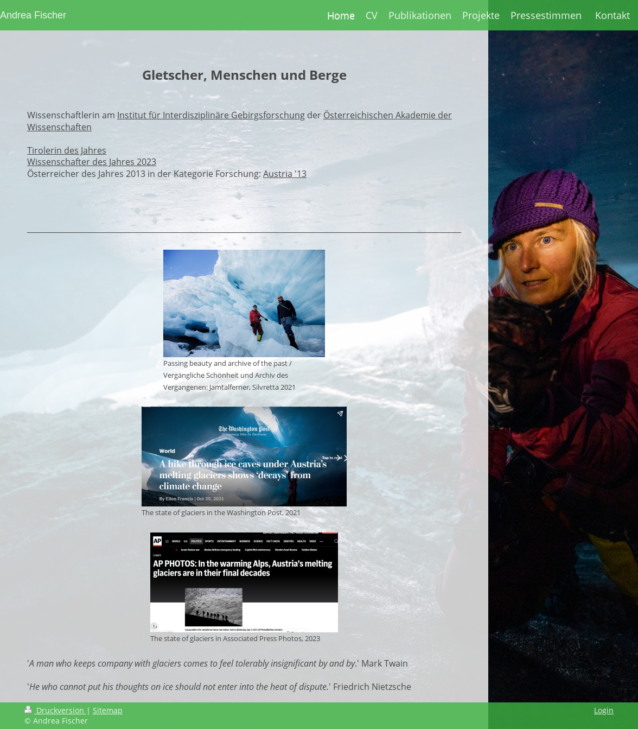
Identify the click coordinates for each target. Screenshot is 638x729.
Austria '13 (285, 174)
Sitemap (108, 710)
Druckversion (55, 710)
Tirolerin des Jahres (66, 150)
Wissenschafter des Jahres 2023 (91, 162)
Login (604, 710)
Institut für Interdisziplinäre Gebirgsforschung (211, 115)
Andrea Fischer (33, 15)
